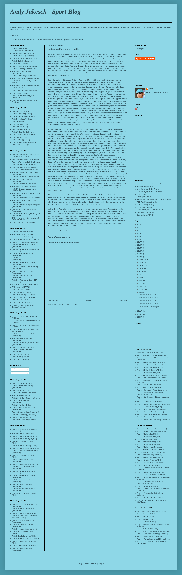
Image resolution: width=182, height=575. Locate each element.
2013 (139, 254)
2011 (139, 311)
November (143, 262)
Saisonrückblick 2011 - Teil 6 (148, 304)
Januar (141, 292)
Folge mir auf (146, 58)
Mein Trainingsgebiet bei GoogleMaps (149, 192)
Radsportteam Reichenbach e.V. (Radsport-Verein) (154, 199)
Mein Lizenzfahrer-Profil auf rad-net (149, 184)
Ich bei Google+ (142, 194)
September (143, 268)
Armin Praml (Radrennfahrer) (147, 212)
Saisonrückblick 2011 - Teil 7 (148, 301)
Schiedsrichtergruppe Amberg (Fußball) (150, 210)
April (141, 283)
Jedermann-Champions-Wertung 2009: (150, 511)
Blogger (101, 564)
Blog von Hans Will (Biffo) (145, 215)
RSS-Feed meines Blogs (145, 186)
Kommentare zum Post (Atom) (67, 304)
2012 (139, 257)
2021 (139, 230)
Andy (151, 89)
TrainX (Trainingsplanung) (145, 205)
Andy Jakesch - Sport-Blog (45, 11)
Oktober (142, 265)
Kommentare (17, 373)
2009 (139, 317)
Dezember (143, 259)
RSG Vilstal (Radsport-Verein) (147, 202)
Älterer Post (123, 301)
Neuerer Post (53, 301)
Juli (140, 274)
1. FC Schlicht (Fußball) (145, 207)
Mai (140, 280)
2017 (139, 242)
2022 (139, 227)
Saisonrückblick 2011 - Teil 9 (148, 295)
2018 (139, 239)
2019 (139, 236)
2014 (139, 251)
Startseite (88, 301)
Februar (142, 289)
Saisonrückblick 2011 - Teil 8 (64, 49)
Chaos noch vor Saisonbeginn (149, 307)
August (141, 271)
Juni (140, 277)
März (141, 286)
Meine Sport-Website (144, 197)
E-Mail (137, 107)
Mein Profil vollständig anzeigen (157, 92)
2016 (139, 245)
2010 (139, 314)
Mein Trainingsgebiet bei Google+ (148, 189)
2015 (139, 248)
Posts (14, 369)
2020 (139, 233)
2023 (139, 224)
